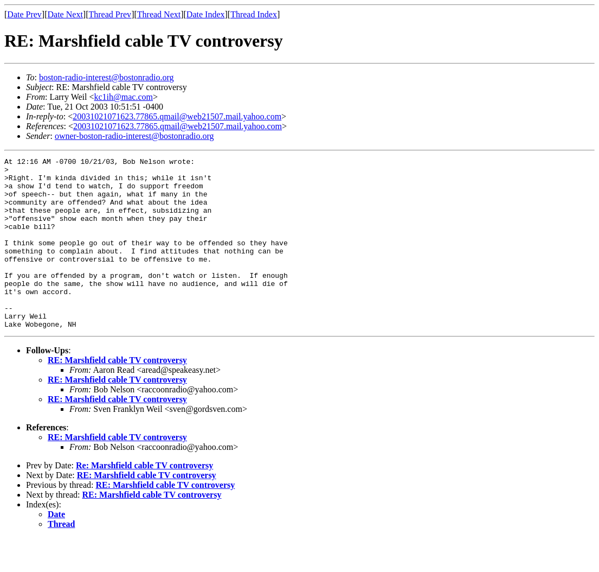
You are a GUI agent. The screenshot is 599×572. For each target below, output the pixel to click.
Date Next (65, 14)
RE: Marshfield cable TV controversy (117, 394)
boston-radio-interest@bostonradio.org (106, 77)
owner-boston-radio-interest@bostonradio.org (134, 136)
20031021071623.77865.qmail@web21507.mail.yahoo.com (177, 116)
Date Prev (24, 14)
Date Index (205, 14)
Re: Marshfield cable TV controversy (144, 499)
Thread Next (159, 14)
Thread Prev (109, 14)
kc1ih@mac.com (123, 96)
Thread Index (253, 14)
